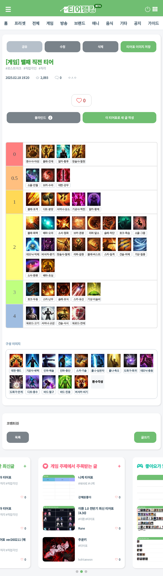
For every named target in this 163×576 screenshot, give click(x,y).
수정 (62, 46)
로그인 (147, 9)
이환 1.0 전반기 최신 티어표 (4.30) (96, 510)
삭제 (100, 46)
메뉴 (155, 9)
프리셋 (20, 23)
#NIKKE (82, 483)
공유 (24, 46)
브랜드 (79, 23)
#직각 (42, 68)
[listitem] (81, 154)
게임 (50, 23)
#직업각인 (30, 68)
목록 (17, 437)
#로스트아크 (13, 68)
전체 (36, 23)
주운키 (82, 539)
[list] (81, 235)
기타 (123, 23)
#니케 (91, 483)
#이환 (81, 519)
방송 (64, 23)
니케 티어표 (85, 477)
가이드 (153, 23)
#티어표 (90, 519)
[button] (77, 571)
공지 (137, 23)
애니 (95, 23)
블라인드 (43, 117)
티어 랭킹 (78, 9)
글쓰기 (145, 437)
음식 (109, 23)
